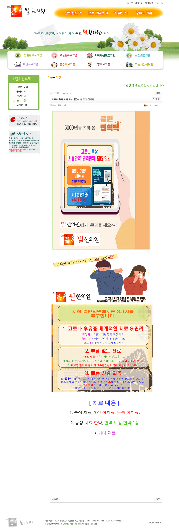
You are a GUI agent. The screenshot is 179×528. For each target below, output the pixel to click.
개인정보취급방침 (154, 522)
